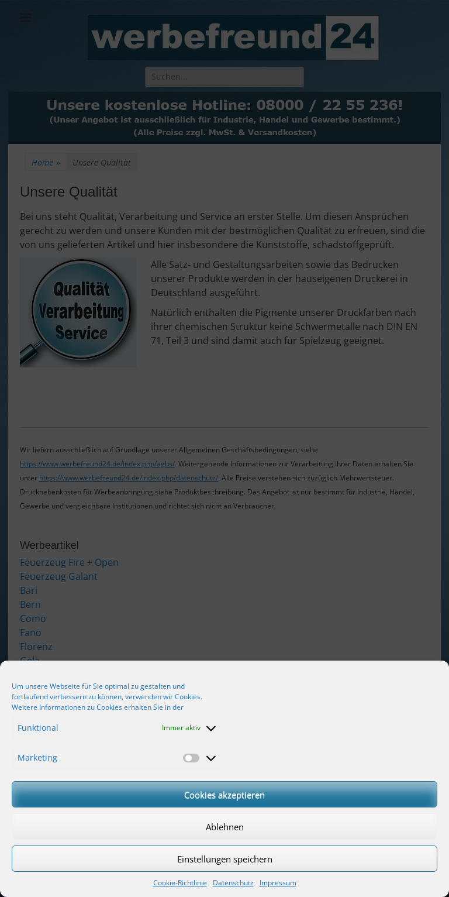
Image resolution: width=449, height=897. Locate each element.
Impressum (278, 883)
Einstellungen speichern (224, 859)
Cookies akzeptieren (224, 794)
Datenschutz (233, 883)
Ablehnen (225, 827)
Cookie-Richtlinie (180, 883)
